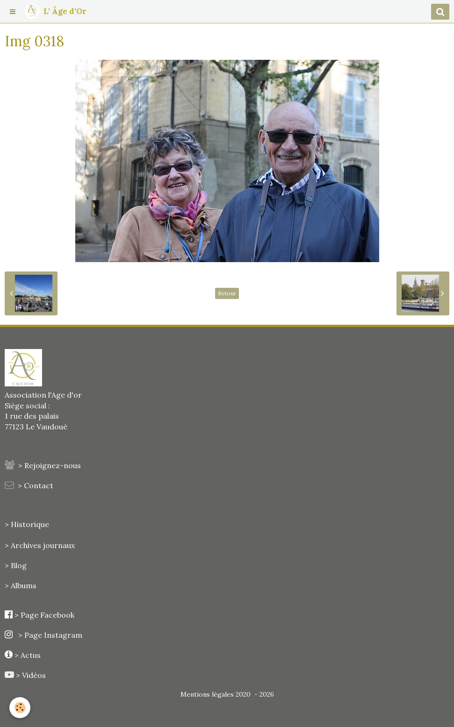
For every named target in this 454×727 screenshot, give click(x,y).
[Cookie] (19, 707)
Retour (227, 293)
